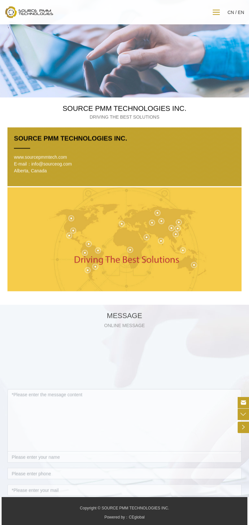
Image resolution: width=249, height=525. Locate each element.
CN (231, 12)
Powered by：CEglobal (124, 517)
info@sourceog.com (51, 179)
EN (241, 12)
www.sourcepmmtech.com (40, 172)
